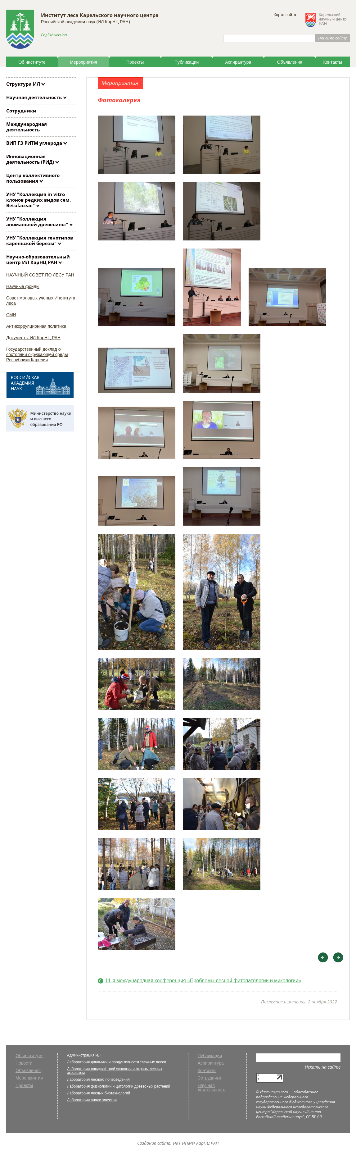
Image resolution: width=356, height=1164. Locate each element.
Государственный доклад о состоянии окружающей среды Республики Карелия (37, 354)
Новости (24, 1063)
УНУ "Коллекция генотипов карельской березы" (39, 240)
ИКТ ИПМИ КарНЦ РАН (196, 1143)
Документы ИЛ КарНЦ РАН (33, 337)
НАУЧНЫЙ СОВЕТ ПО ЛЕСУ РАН (40, 274)
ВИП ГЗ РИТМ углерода (34, 143)
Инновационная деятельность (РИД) (30, 159)
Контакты (332, 62)
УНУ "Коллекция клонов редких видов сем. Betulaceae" (38, 199)
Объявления (289, 62)
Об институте (31, 62)
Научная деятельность (34, 97)
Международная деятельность (26, 127)
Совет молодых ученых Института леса (40, 300)
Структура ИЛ (23, 84)
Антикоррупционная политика (36, 326)
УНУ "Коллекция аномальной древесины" (37, 221)
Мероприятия (83, 62)
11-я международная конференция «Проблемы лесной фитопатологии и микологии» (203, 980)
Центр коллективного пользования (33, 178)
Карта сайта (285, 14)
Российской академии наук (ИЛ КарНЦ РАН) (85, 21)
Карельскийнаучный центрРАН (333, 19)
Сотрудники (21, 110)
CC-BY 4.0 (314, 1116)
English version (54, 35)
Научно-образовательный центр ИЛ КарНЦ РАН (38, 259)
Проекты (135, 62)
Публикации (186, 62)
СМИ (11, 314)
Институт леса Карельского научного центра (100, 15)
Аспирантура (238, 62)
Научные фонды (22, 286)
